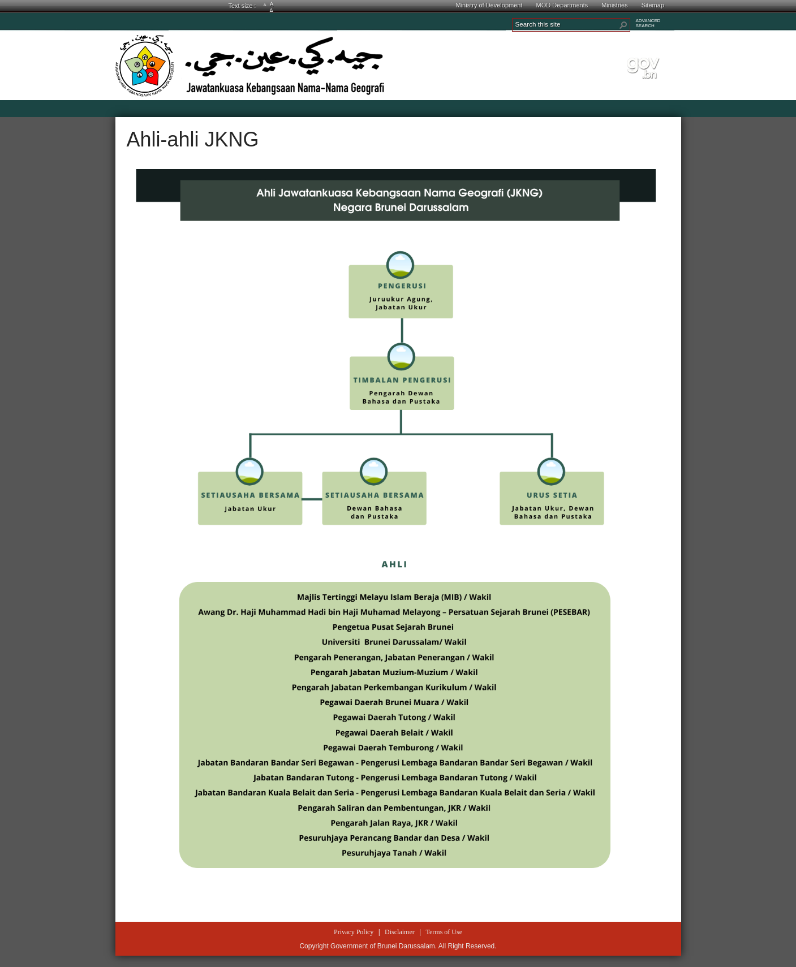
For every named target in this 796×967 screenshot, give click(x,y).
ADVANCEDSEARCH (648, 23)
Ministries (614, 5)
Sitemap (653, 5)
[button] (623, 25)
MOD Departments (562, 5)
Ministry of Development (489, 5)
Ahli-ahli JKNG (193, 139)
